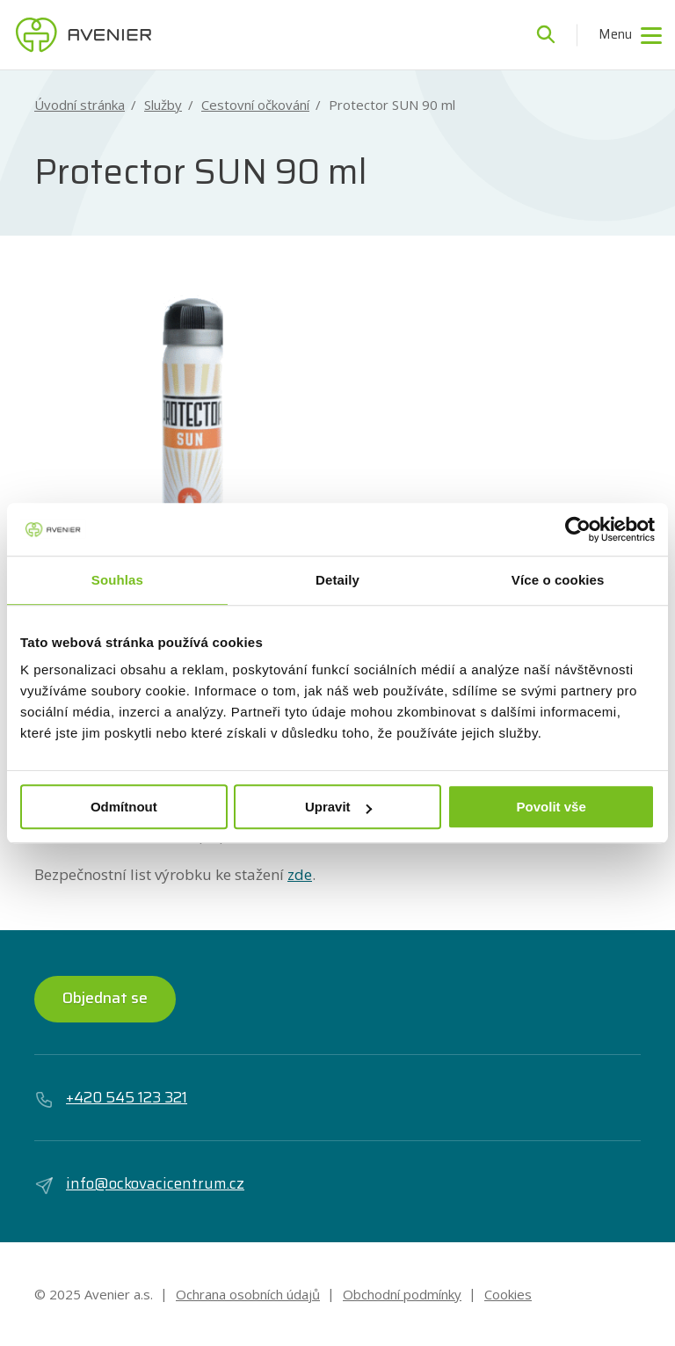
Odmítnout (124, 806)
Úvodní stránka (79, 105)
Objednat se (105, 997)
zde (299, 874)
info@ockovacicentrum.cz (139, 1184)
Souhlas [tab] (117, 579)
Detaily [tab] (337, 579)
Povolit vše (551, 806)
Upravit (338, 806)
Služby (163, 105)
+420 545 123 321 (110, 1098)
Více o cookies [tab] (558, 579)
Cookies (508, 1294)
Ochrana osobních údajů (248, 1294)
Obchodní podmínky (402, 1294)
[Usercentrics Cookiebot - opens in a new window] (578, 529)
